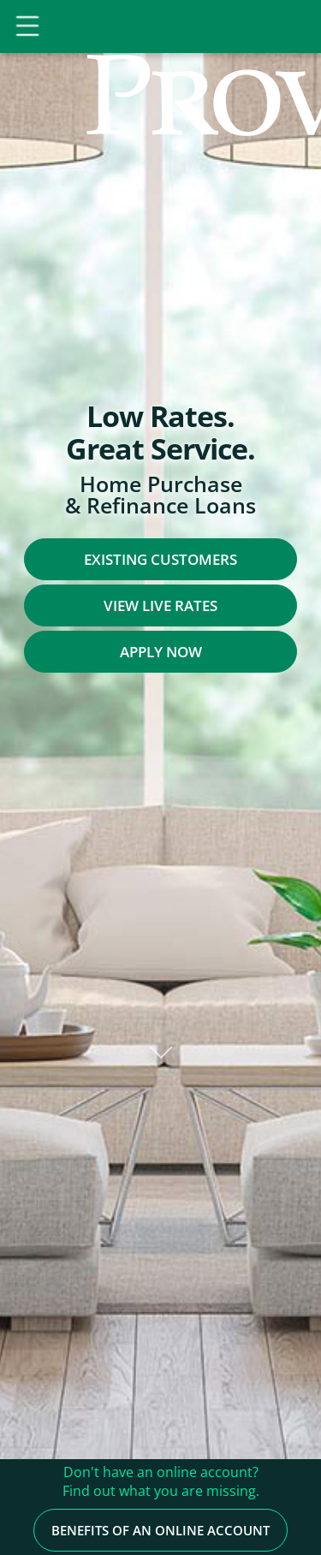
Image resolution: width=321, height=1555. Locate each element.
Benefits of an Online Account (160, 1488)
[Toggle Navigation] (30, 26)
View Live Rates (160, 605)
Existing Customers (160, 559)
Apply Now (161, 652)
